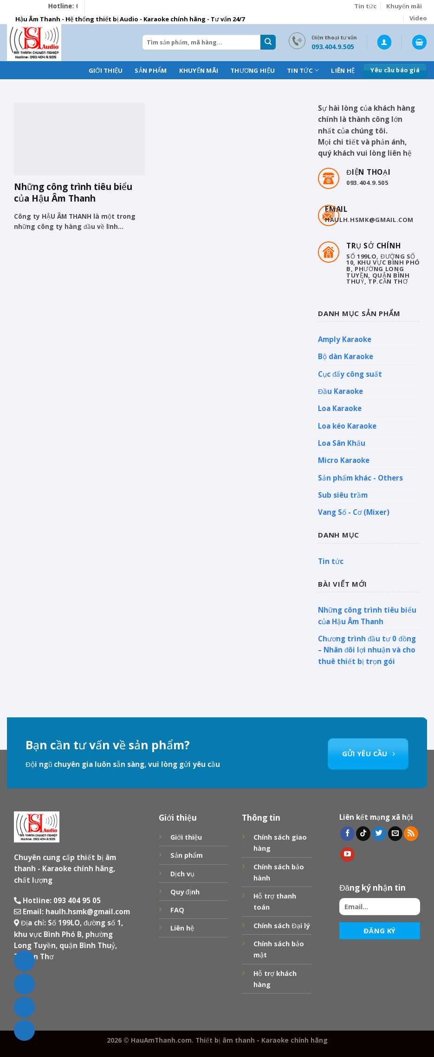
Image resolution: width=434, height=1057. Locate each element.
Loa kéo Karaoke (347, 425)
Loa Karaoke (340, 408)
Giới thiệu (106, 70)
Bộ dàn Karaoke (345, 356)
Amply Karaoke (344, 339)
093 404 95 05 (77, 900)
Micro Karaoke (343, 460)
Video (418, 18)
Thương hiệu (252, 70)
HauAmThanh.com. (162, 1040)
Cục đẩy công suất (350, 374)
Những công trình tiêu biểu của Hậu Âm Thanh (367, 616)
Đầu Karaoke (340, 391)
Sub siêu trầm (343, 495)
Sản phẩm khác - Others (360, 477)
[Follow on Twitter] (379, 833)
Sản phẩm (151, 70)
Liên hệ (343, 70)
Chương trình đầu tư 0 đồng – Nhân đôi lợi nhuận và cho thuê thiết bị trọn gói (367, 650)
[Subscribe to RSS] (411, 833)
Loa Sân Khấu (341, 443)
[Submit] (267, 42)
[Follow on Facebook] (347, 833)
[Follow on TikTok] (363, 833)
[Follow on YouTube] (347, 854)
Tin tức (365, 6)
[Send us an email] (395, 833)
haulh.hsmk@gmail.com (87, 911)
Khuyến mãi (404, 6)
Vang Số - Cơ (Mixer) (353, 512)
